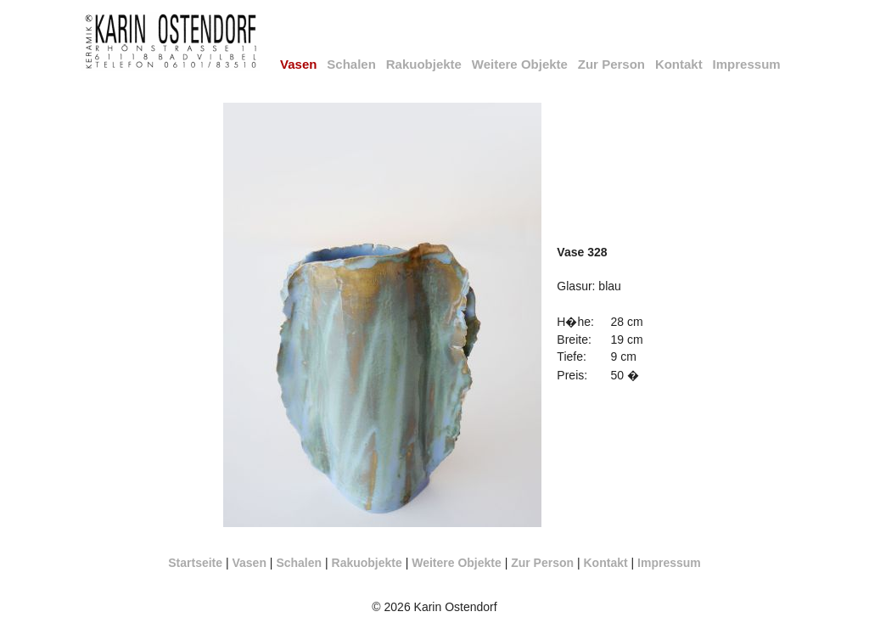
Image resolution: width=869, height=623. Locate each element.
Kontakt (679, 64)
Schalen (351, 64)
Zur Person (611, 64)
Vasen (249, 563)
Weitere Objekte (520, 64)
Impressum (747, 64)
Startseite (195, 563)
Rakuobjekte (424, 64)
